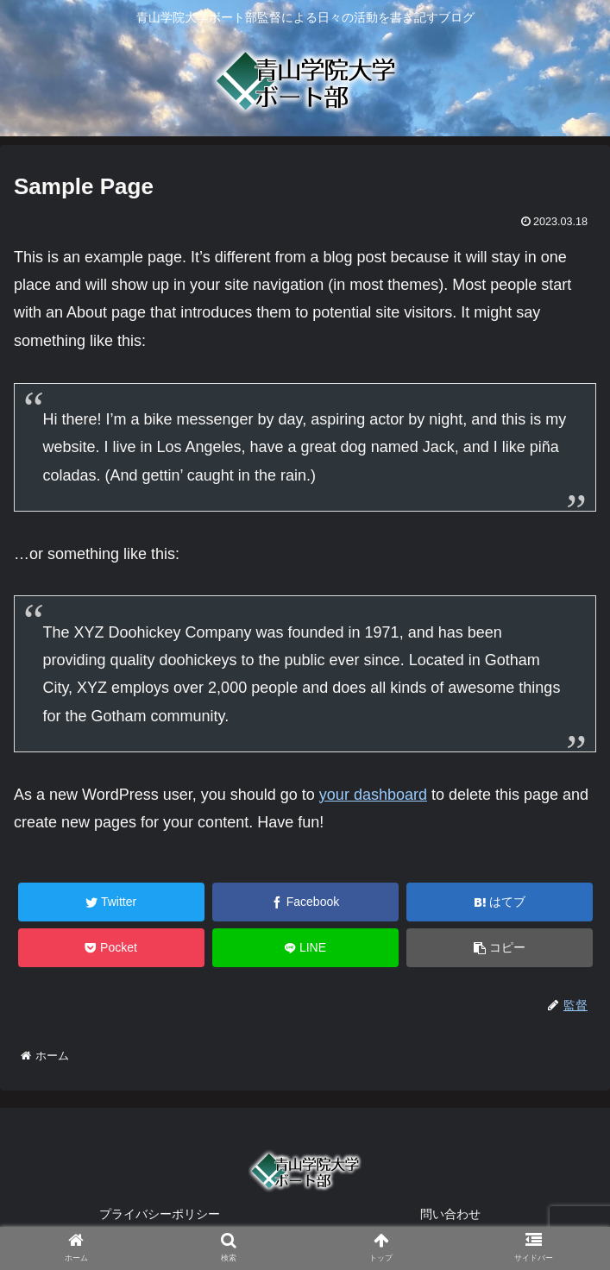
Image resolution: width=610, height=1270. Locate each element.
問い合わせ (450, 1214)
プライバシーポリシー (159, 1214)
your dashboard (373, 794)
